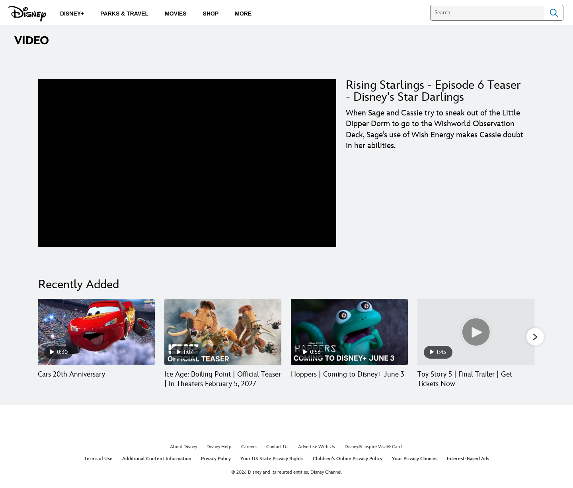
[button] (535, 337)
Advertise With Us (316, 447)
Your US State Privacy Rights (271, 459)
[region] (187, 163)
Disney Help (219, 447)
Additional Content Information (156, 459)
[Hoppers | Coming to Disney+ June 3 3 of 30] (349, 332)
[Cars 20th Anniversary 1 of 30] (96, 332)
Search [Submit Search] (554, 13)
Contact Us (277, 447)
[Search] (487, 13)
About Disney (183, 447)
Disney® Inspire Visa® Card (373, 447)
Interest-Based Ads (468, 459)
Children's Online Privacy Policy (347, 459)
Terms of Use (98, 459)
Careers (249, 447)
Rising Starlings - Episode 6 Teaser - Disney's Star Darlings (433, 91)
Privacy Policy (216, 459)
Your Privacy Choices (414, 459)
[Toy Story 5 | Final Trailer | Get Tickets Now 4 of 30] (475, 332)
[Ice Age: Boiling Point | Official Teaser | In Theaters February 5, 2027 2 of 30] (222, 332)
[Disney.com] (27, 14)
